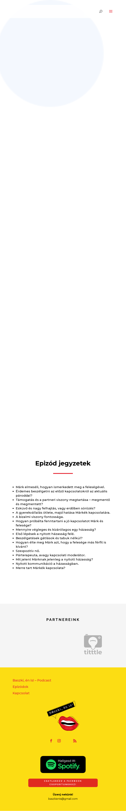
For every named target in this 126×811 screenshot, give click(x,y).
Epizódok (20, 687)
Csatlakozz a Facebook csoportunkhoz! (63, 782)
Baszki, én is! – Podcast (32, 680)
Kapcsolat (21, 693)
